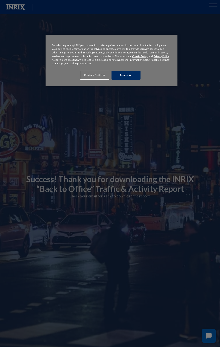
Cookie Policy (140, 56)
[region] (111, 60)
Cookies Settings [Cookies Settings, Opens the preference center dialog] (94, 75)
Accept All (126, 75)
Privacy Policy (161, 56)
